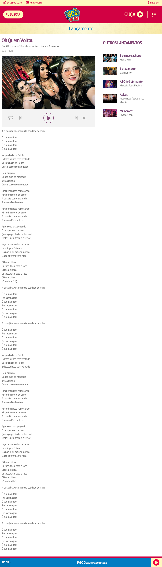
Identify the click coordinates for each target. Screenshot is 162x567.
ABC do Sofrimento (131, 81)
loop (11, 125)
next (77, 125)
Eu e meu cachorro (130, 55)
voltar (19, 125)
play (48, 125)
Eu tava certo (128, 68)
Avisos (124, 94)
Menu (154, 14)
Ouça (129, 14)
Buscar (15, 14)
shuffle (85, 125)
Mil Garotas (126, 111)
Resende (154, 2)
